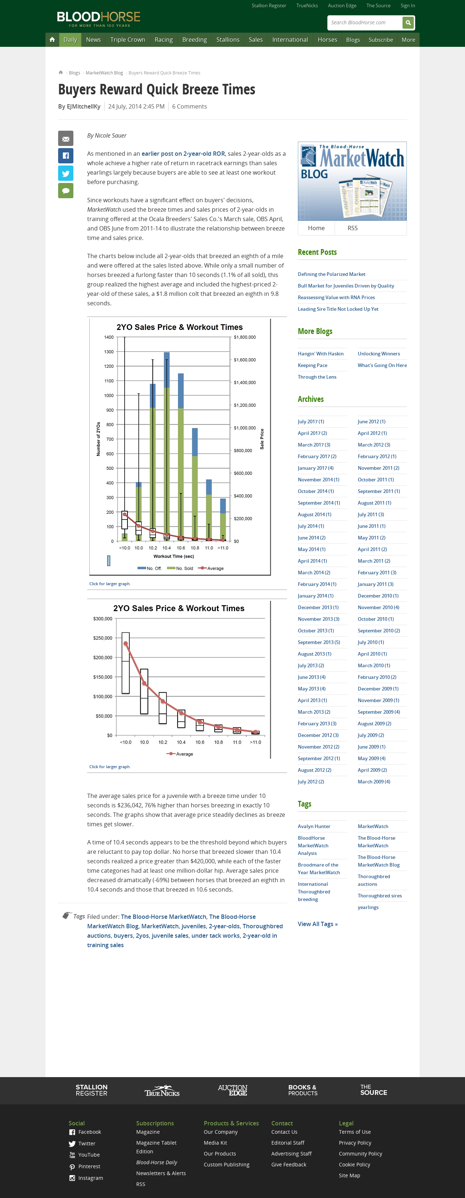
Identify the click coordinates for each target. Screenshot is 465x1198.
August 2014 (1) (314, 514)
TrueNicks (307, 5)
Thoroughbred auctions (374, 880)
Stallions (228, 40)
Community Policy (360, 1153)
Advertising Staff (291, 1153)
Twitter (65, 173)
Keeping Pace (312, 365)
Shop (303, 1090)
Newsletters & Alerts (161, 1173)
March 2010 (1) (374, 665)
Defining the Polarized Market (331, 274)
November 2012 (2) (318, 746)
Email (65, 138)
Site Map (349, 1175)
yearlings (368, 907)
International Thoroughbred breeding (314, 891)
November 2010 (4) (378, 607)
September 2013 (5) (319, 642)
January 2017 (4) (315, 468)
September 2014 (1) (319, 503)
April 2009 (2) (372, 770)
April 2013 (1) (312, 700)
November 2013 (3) (318, 619)
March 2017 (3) (314, 444)
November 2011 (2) (378, 468)
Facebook (65, 155)
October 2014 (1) (316, 491)
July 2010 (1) (371, 642)
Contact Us (284, 1131)
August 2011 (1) (374, 503)
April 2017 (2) (312, 433)
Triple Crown (127, 40)
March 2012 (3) (374, 444)
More (408, 39)
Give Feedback (288, 1164)
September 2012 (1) (319, 758)
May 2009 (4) (371, 758)
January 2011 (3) (375, 584)
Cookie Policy (354, 1164)
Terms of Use (355, 1131)
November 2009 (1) (378, 700)
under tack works (215, 936)
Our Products (220, 1153)
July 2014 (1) (311, 526)
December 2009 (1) (378, 688)
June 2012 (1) (371, 421)
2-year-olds (224, 926)
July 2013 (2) (311, 665)
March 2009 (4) (374, 781)
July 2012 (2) (311, 781)
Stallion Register (269, 5)
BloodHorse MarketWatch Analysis (313, 845)
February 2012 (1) (377, 456)
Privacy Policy (355, 1142)
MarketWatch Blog (104, 73)
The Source (379, 5)
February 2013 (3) (317, 723)
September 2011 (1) (379, 491)
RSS (353, 228)
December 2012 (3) (318, 735)
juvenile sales (170, 936)
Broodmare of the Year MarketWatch (319, 868)
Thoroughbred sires (380, 895)
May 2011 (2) (371, 537)
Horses (327, 40)
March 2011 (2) (374, 561)
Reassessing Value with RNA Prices (336, 297)
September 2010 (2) (379, 630)
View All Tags (315, 924)
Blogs (353, 39)
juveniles (194, 926)
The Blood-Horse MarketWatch (163, 917)
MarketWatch (160, 926)
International (290, 40)
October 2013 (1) (316, 630)
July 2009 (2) (371, 735)
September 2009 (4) (379, 712)
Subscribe (381, 39)
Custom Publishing (227, 1164)
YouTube (84, 1154)
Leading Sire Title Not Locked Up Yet (338, 309)
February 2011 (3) (377, 572)
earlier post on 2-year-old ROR (183, 154)
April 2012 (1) (372, 433)
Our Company (221, 1131)
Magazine (148, 1131)
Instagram (86, 1177)
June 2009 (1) (371, 746)
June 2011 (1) (371, 526)
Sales (256, 40)
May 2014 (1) (312, 549)
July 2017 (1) (311, 421)
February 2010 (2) (377, 677)
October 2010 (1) (376, 619)
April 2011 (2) (372, 549)
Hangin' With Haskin (321, 353)
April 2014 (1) (312, 561)
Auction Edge (342, 5)
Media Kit (215, 1142)
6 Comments (189, 106)
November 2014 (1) (318, 479)
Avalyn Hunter (314, 826)
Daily (70, 40)
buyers (123, 936)
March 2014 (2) (314, 572)
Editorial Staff (287, 1142)
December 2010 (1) (378, 595)
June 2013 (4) (312, 677)
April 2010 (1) (372, 654)
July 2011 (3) (371, 514)
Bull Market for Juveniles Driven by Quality (346, 285)
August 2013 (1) (314, 654)
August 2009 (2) (374, 723)
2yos (142, 936)
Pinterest (84, 1166)
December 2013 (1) (318, 607)
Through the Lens (317, 377)
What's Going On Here (382, 365)
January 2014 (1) (315, 595)
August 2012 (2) (314, 770)
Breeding (194, 40)
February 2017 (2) (317, 456)
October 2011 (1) (376, 479)
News (93, 40)
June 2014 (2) (312, 537)
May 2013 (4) (312, 688)
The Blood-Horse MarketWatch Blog (379, 861)
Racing (164, 40)
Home (61, 71)
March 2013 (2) (314, 712)
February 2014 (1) (317, 584)
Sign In (408, 5)
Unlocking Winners (379, 353)
